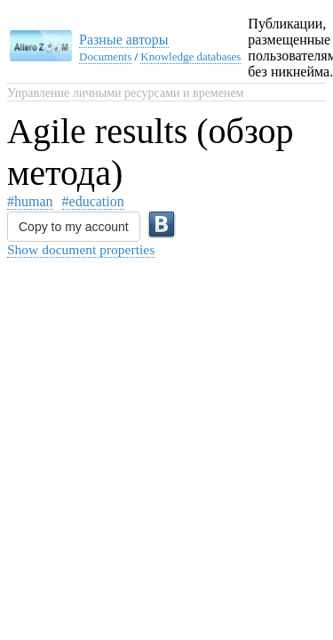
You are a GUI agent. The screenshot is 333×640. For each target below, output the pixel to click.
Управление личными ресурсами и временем (125, 93)
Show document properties (81, 249)
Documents (105, 56)
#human (30, 201)
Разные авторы (124, 39)
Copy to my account (74, 227)
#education (93, 201)
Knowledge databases (190, 56)
